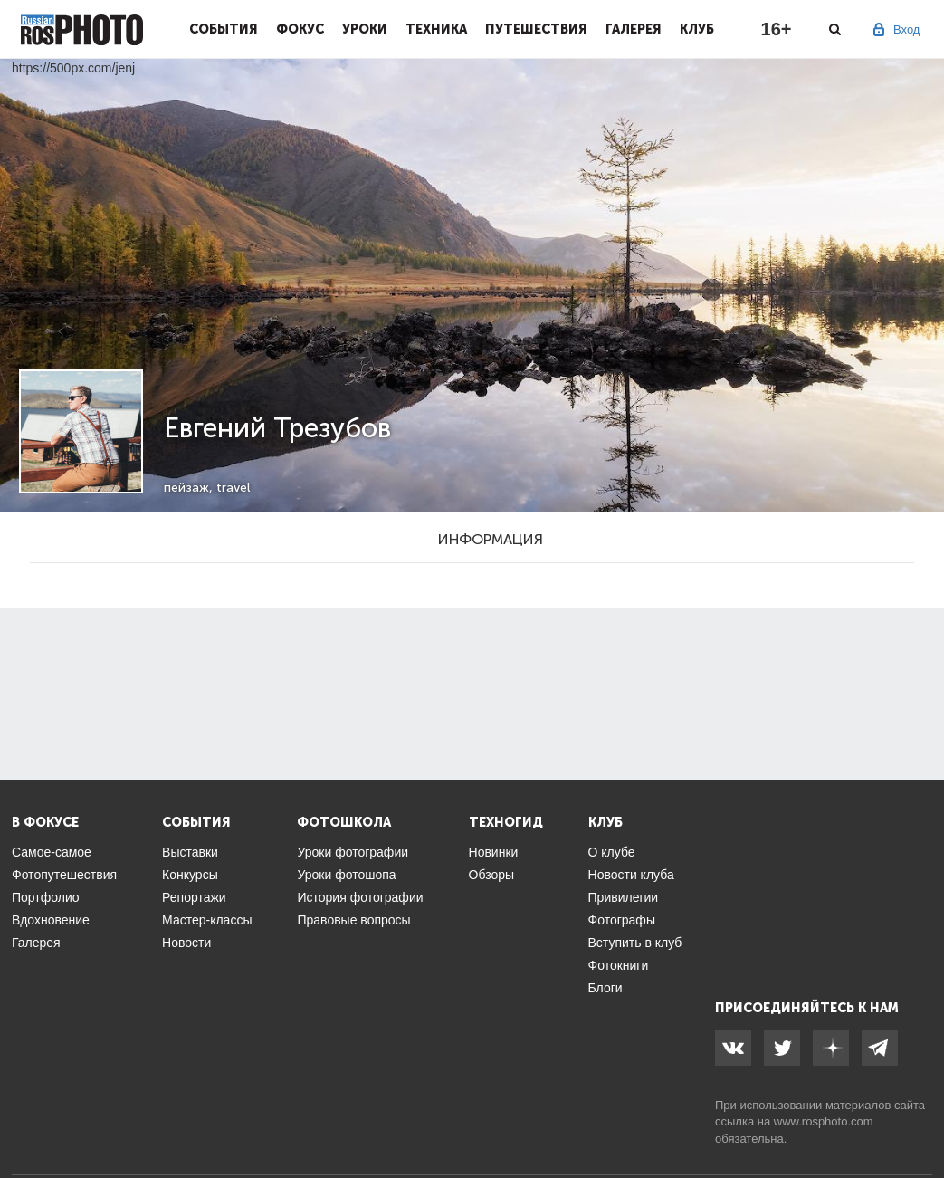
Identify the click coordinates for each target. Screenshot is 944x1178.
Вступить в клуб (635, 942)
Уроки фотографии (352, 852)
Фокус (300, 29)
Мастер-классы (207, 920)
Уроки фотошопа (346, 874)
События (223, 29)
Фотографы (621, 920)
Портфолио (46, 897)
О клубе (611, 852)
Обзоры (492, 874)
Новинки (494, 852)
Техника (436, 29)
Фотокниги (618, 965)
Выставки (190, 852)
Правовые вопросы (353, 920)
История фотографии (360, 897)
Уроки (364, 29)
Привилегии (623, 897)
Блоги (605, 988)
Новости (186, 942)
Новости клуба (631, 874)
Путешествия (536, 29)
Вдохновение (51, 920)
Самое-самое (51, 852)
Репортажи (194, 897)
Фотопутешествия (64, 874)
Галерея (633, 29)
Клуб (697, 29)
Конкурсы (190, 874)
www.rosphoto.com (823, 1121)
